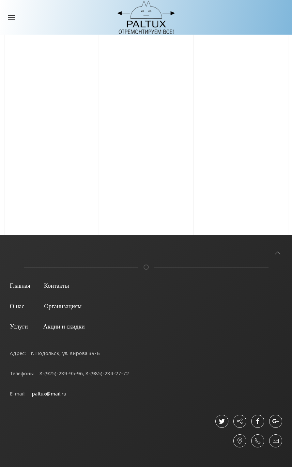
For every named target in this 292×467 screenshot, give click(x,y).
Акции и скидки (64, 326)
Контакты (56, 285)
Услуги (19, 326)
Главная (20, 285)
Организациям (63, 306)
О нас (17, 306)
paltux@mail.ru (49, 393)
